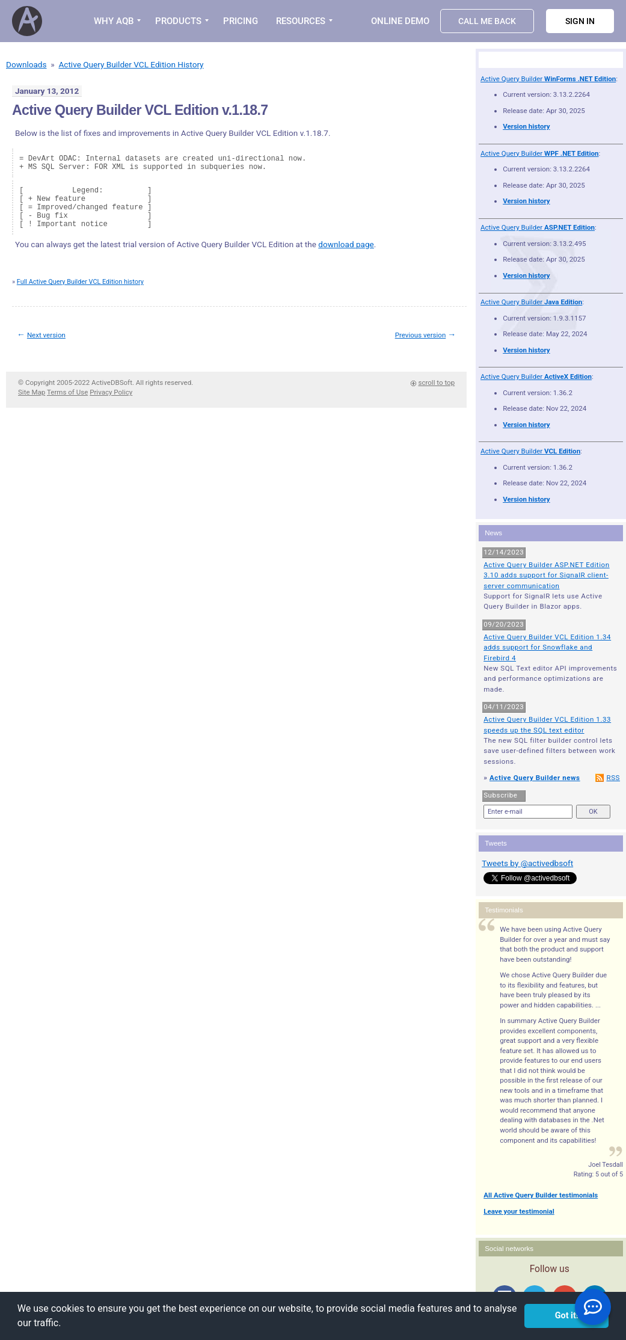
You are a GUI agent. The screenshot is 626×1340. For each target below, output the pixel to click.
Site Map (31, 392)
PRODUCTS (178, 21)
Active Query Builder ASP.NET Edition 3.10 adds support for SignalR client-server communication (546, 575)
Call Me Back (487, 21)
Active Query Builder (548, 79)
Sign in (580, 21)
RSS (613, 777)
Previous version (420, 335)
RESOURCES (300, 21)
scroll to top (436, 382)
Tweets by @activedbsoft (527, 863)
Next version (46, 335)
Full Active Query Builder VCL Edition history (80, 282)
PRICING (240, 21)
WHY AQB (113, 21)
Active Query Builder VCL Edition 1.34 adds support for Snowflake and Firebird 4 (547, 647)
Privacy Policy (111, 392)
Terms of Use (67, 392)
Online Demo (400, 21)
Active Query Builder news (534, 777)
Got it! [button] (566, 1316)
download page (346, 244)
